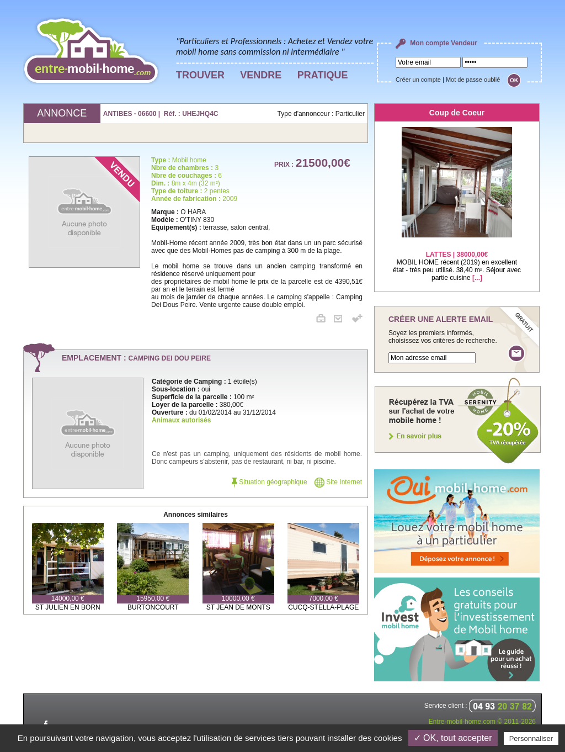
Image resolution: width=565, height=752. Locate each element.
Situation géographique (269, 482)
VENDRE (260, 75)
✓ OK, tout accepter (453, 738)
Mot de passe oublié (473, 79)
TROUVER (200, 75)
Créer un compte (418, 79)
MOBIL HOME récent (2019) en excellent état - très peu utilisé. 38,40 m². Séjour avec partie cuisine (457, 259)
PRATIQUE (322, 75)
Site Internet (338, 482)
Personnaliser (531, 738)
